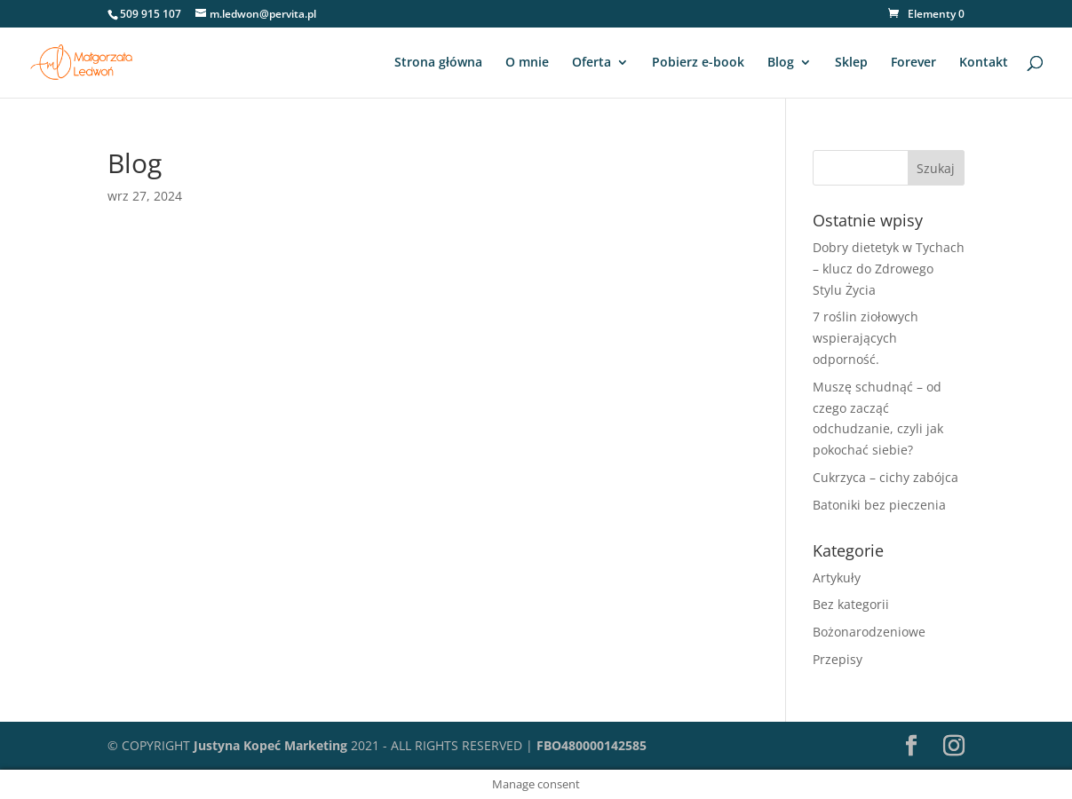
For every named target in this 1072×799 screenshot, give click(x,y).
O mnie (527, 63)
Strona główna (438, 63)
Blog (780, 63)
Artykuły (837, 577)
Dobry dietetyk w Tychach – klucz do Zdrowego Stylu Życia (889, 268)
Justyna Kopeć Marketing (270, 745)
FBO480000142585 (591, 745)
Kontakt (983, 63)
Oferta (591, 63)
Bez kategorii (851, 604)
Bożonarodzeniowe (869, 631)
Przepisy (837, 659)
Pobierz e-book (698, 63)
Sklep (851, 63)
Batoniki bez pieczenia (879, 504)
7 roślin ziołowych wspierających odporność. (865, 338)
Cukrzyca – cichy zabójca (885, 477)
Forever (913, 63)
